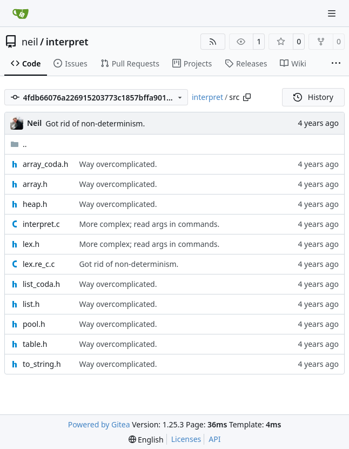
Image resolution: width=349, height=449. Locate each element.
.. (18, 144)
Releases (246, 63)
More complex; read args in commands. (149, 224)
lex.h (31, 244)
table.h (35, 344)
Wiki (293, 63)
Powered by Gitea (99, 424)
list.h (31, 304)
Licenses (186, 439)
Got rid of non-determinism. (95, 123)
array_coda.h (45, 164)
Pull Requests (129, 63)
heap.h (35, 204)
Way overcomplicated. (118, 164)
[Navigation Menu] (333, 13)
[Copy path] (247, 97)
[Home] (20, 13)
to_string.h (42, 364)
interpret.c (41, 224)
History (313, 97)
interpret (67, 41)
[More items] (336, 64)
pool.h (34, 324)
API (214, 439)
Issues (70, 63)
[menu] (146, 439)
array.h (35, 184)
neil (30, 41)
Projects (192, 63)
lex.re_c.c (39, 264)
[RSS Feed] (212, 41)
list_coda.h (41, 284)
